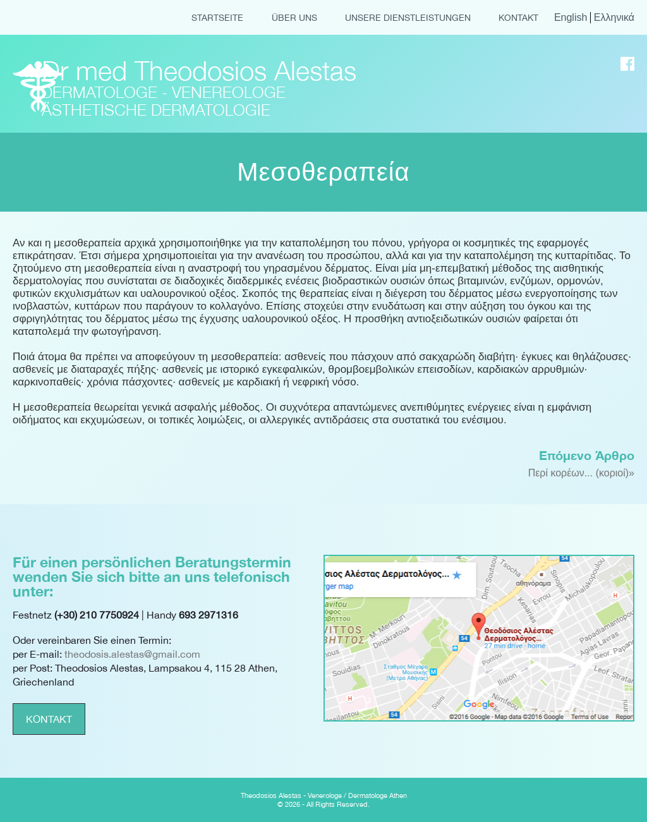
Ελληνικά (614, 17)
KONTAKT (518, 18)
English (570, 17)
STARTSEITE (217, 18)
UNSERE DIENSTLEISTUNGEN (408, 18)
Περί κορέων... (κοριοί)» (581, 473)
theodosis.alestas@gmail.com (132, 654)
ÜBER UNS (294, 18)
